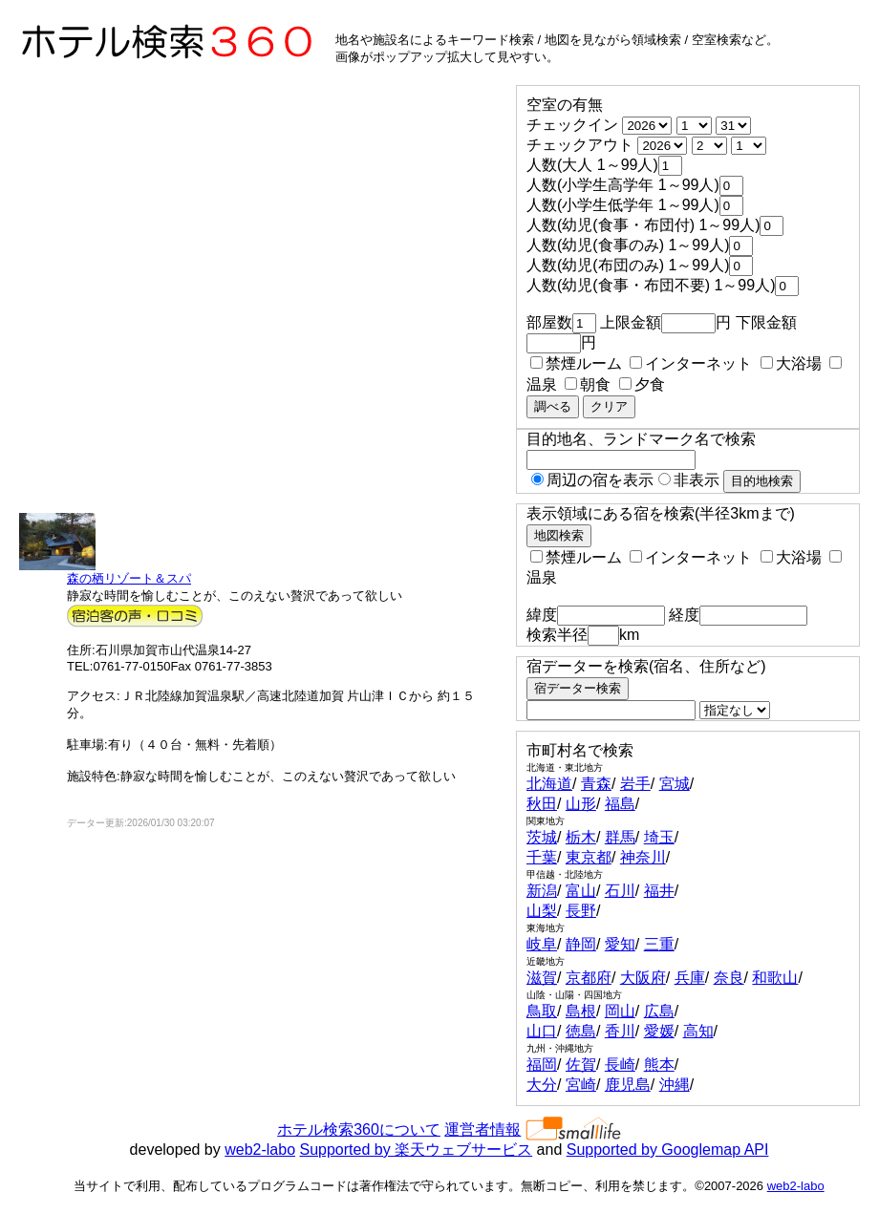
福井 (659, 891)
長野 (581, 911)
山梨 (541, 911)
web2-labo (260, 1149)
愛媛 (659, 1031)
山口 (541, 1031)
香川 (620, 1031)
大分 (541, 1084)
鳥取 (541, 1011)
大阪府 (643, 977)
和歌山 (775, 977)
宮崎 (581, 1084)
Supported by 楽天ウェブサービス (416, 1149)
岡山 (620, 1011)
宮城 (674, 784)
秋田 (541, 804)
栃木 (581, 837)
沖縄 (674, 1084)
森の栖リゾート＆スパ (129, 578)
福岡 (541, 1064)
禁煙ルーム (576, 363)
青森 (596, 784)
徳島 (581, 1031)
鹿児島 (628, 1084)
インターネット (691, 363)
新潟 (541, 891)
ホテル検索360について (358, 1129)
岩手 (635, 784)
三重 (659, 944)
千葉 (541, 857)
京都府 (588, 977)
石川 (620, 891)
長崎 (620, 1064)
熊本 (659, 1064)
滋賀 (541, 977)
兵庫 (690, 977)
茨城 (541, 837)
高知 (698, 1031)
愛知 (620, 944)
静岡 (581, 944)
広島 (659, 1011)
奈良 (729, 977)
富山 (581, 891)
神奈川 (643, 857)
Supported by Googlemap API (668, 1149)
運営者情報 (482, 1129)
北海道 (549, 784)
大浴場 (791, 363)
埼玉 (659, 837)
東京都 (588, 857)
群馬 (620, 837)
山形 (581, 804)
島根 (581, 1011)
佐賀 (581, 1064)
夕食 (642, 384)
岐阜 (541, 944)
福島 (620, 804)
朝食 (588, 384)
